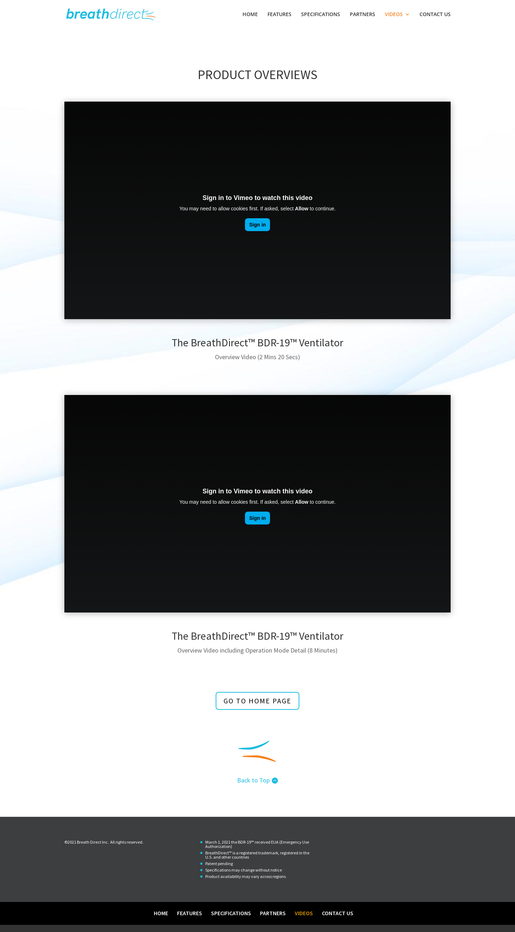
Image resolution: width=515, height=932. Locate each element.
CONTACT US (435, 15)
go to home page (257, 700)
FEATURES (279, 15)
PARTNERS (362, 15)
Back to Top (253, 780)
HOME (250, 15)
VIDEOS (394, 15)
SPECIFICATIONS (320, 15)
